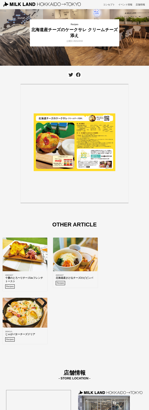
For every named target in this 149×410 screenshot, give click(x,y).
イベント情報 (125, 4)
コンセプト (109, 4)
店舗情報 (140, 4)
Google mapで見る (87, 387)
